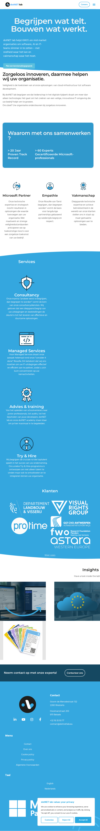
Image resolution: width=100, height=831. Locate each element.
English (50, 784)
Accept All (83, 820)
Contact (28, 744)
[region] (66, 812)
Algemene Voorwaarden (27, 765)
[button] (94, 4)
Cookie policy (27, 755)
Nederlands (50, 789)
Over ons (27, 749)
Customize (49, 820)
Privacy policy (27, 760)
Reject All (66, 820)
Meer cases (50, 555)
